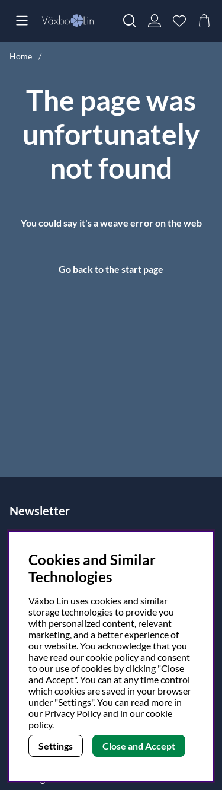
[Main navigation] (21, 20)
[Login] (154, 20)
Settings (55, 745)
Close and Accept (138, 745)
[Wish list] (179, 20)
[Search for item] (129, 20)
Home (20, 56)
